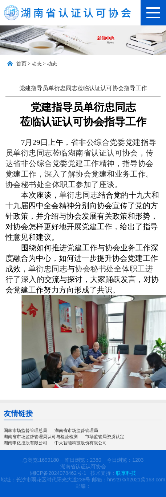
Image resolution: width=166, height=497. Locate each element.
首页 (21, 63)
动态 (37, 63)
